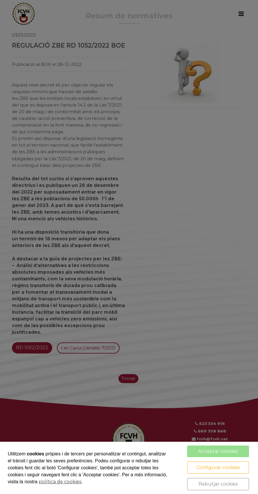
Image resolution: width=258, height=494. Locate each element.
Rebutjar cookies (218, 484)
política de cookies (60, 481)
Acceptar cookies (218, 451)
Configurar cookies (218, 467)
